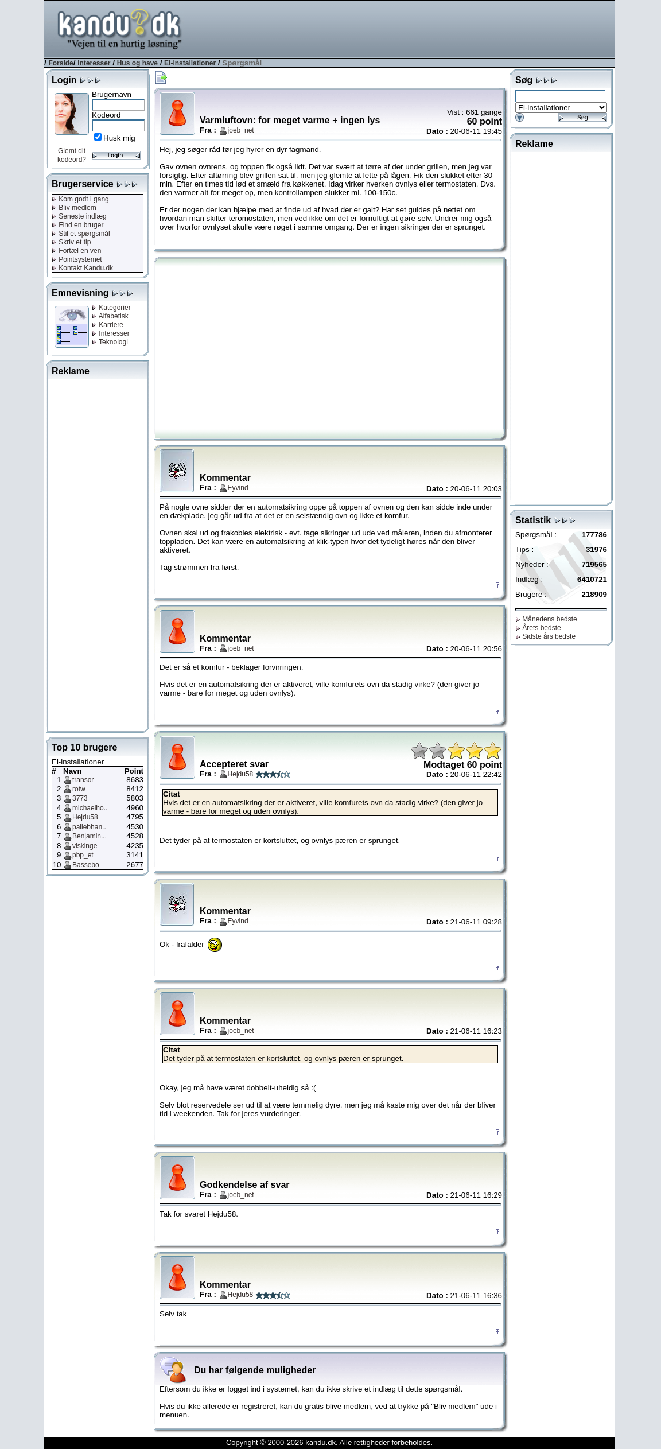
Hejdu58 (85, 817)
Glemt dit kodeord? (71, 155)
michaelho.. (89, 808)
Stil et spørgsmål (81, 234)
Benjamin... (89, 836)
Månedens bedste (546, 619)
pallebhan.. (89, 827)
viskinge (84, 846)
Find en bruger (77, 225)
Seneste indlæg (79, 216)
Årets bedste (538, 628)
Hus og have (137, 63)
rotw (78, 789)
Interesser (93, 63)
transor (83, 780)
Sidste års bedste (545, 636)
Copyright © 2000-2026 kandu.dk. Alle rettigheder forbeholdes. (329, 1442)
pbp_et (83, 855)
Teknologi (110, 342)
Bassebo (85, 865)
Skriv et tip (71, 242)
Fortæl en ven (76, 251)
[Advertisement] (406, 28)
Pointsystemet (77, 259)
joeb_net (241, 130)
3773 (80, 798)
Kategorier (111, 308)
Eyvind (238, 488)
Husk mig (119, 138)
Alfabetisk (110, 316)
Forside (60, 63)
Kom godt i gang (80, 199)
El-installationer (190, 63)
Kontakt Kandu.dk (82, 268)
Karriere (107, 325)
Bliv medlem (74, 208)
